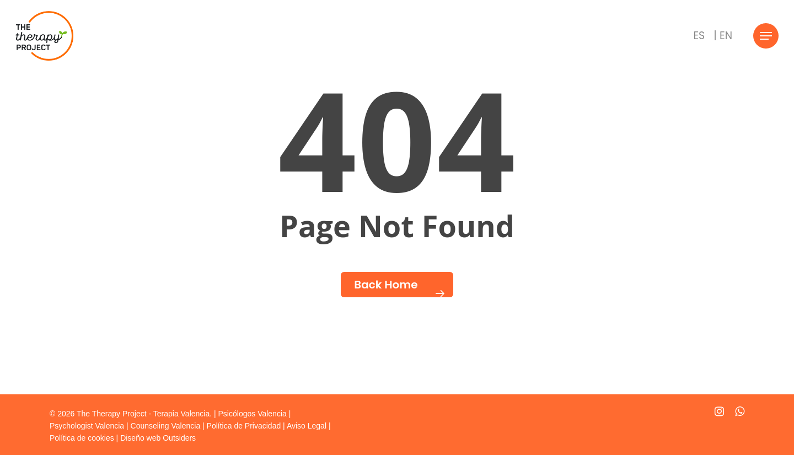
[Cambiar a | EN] (722, 36)
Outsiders (179, 437)
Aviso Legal (306, 425)
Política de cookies (82, 437)
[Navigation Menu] (766, 36)
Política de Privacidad (244, 425)
